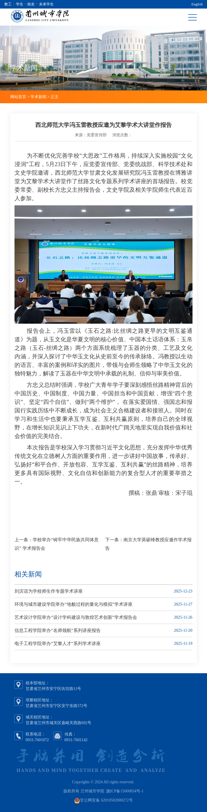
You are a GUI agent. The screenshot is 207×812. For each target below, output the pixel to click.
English (197, 4)
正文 (55, 97)
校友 (31, 4)
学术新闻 (38, 97)
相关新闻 (28, 574)
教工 (8, 4)
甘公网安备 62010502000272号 (106, 800)
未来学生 (46, 4)
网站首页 (18, 97)
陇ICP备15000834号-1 (125, 791)
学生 (19, 4)
